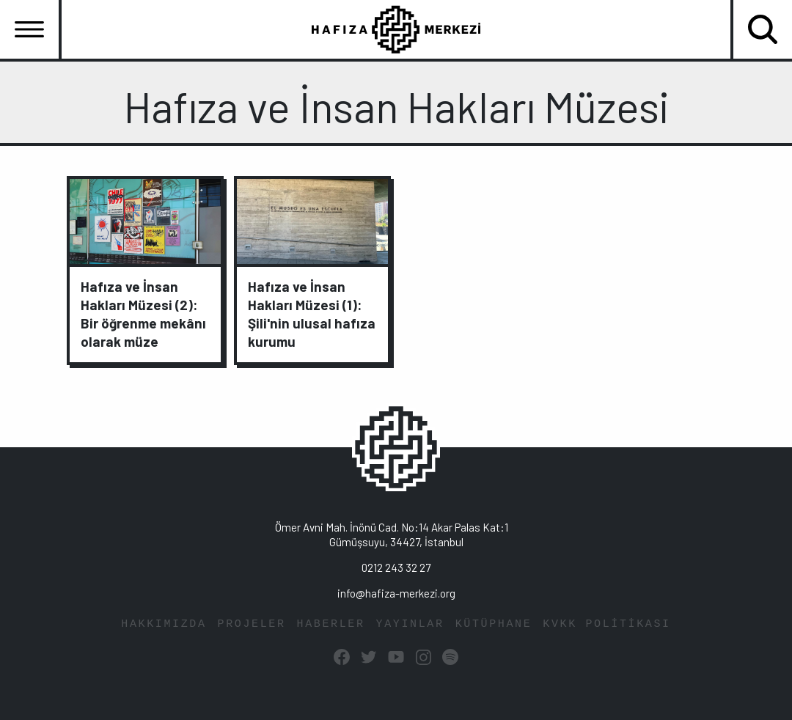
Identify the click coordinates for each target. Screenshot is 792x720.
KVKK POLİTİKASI (606, 624)
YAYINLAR (410, 624)
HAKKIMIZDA (163, 624)
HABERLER (331, 624)
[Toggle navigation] (29, 29)
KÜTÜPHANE (493, 624)
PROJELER (252, 624)
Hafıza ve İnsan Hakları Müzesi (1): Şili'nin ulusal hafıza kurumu (311, 314)
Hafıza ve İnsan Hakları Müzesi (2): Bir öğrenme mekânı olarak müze (143, 314)
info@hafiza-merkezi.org (396, 593)
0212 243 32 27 (396, 567)
